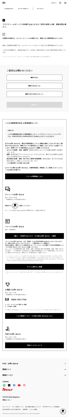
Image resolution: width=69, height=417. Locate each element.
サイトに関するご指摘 (34, 267)
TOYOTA (4, 3)
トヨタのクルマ (8, 8)
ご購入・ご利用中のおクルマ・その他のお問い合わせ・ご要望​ (34, 236)
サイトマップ (6, 406)
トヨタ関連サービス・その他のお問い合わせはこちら (34, 316)
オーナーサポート (23, 8)
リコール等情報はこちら (34, 176)
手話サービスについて (34, 345)
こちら (30, 148)
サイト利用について (18, 406)
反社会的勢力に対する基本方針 (11, 409)
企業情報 (25, 409)
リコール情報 (33, 409)
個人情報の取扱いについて (33, 406)
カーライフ (40, 8)
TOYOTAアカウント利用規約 (51, 406)
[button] (63, 411)
